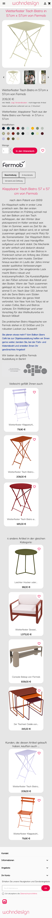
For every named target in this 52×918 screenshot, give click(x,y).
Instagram (4, 901)
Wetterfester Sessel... (26, 629)
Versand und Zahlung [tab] (14, 180)
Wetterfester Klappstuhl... (21, 424)
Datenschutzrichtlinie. (28, 893)
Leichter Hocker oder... (26, 582)
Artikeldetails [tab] (27, 174)
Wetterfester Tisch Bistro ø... (21, 519)
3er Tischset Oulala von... (26, 724)
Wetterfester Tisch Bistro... (21, 472)
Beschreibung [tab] (10, 174)
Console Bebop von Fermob (26, 676)
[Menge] (5, 151)
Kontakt (4, 853)
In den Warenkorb (25, 151)
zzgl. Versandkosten (19, 102)
